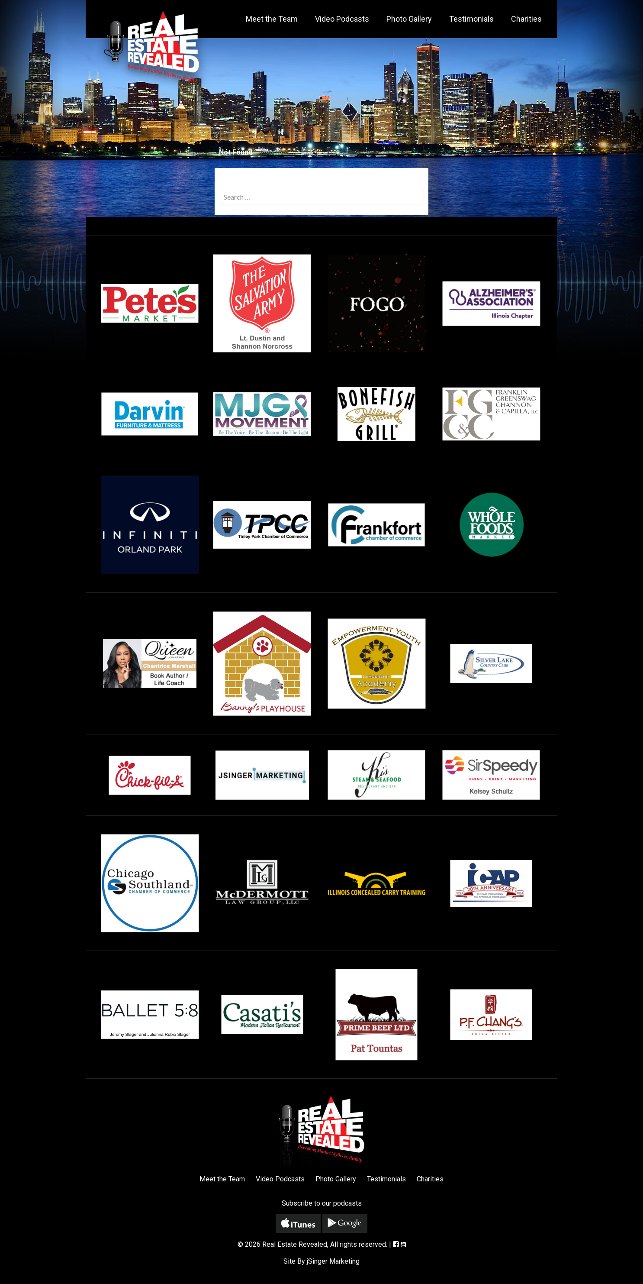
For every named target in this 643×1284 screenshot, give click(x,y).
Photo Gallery (409, 18)
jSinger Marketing (333, 1261)
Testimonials (471, 18)
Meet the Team (272, 18)
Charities (526, 18)
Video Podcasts (342, 18)
